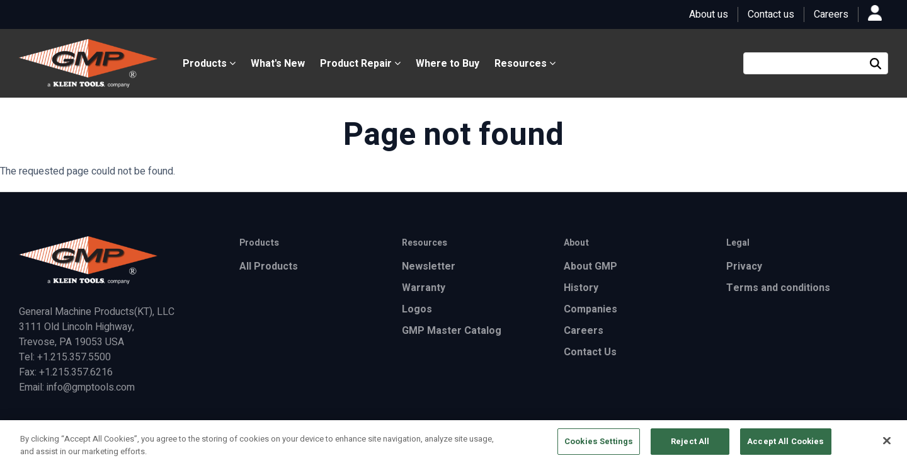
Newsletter (428, 266)
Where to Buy (447, 63)
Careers (831, 14)
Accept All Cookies (785, 446)
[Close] (887, 444)
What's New (278, 63)
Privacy (744, 266)
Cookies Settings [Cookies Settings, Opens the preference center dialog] (598, 446)
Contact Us (590, 352)
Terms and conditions (778, 287)
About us (708, 14)
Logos (417, 309)
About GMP (590, 266)
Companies (590, 309)
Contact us (771, 14)
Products (209, 63)
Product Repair (360, 63)
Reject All (690, 446)
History (581, 287)
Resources (525, 63)
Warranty (423, 287)
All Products (268, 266)
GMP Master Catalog (451, 330)
